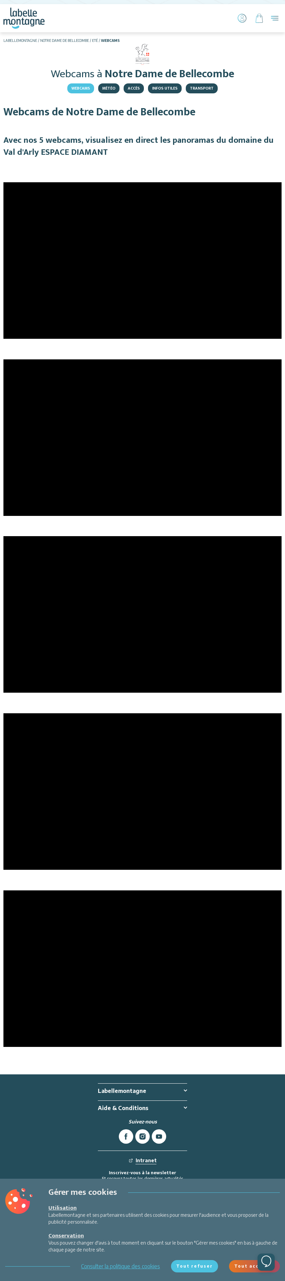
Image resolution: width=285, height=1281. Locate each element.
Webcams (80, 88)
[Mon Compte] (242, 18)
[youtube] (159, 1136)
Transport (202, 88)
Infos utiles (165, 88)
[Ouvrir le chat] (266, 1262)
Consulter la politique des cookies (120, 1266)
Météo (108, 88)
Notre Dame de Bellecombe (64, 40)
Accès (134, 88)
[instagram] (142, 1136)
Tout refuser (194, 1266)
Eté (95, 40)
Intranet (143, 1160)
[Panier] (259, 18)
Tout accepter (254, 1266)
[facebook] (126, 1136)
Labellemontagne (20, 40)
